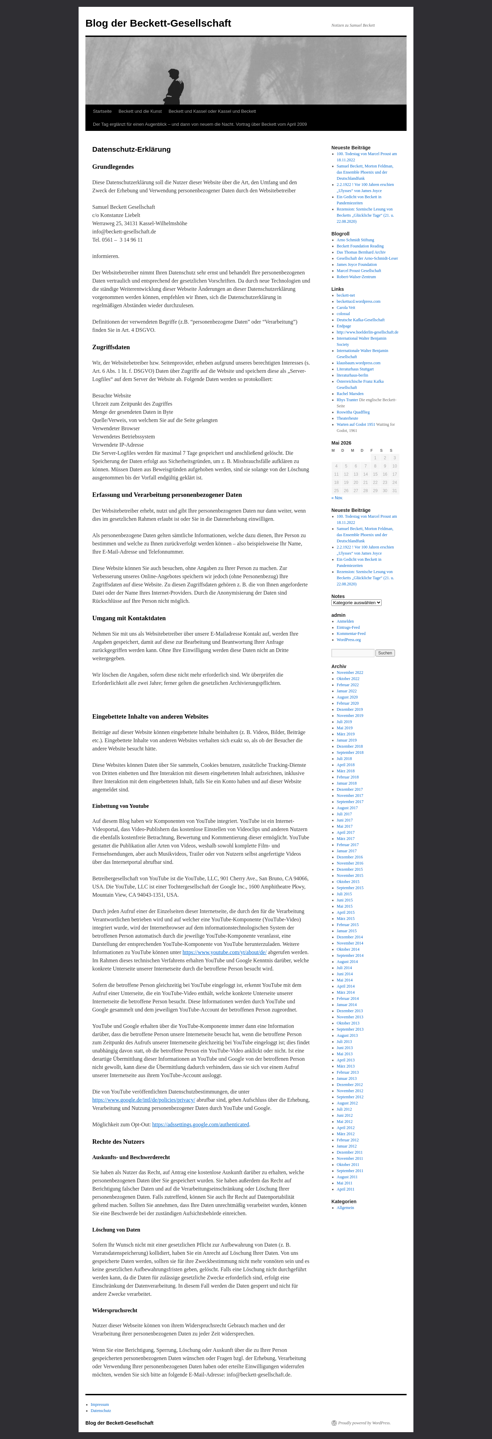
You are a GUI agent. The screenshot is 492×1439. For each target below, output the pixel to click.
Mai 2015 (345, 906)
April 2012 (346, 1127)
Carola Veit (346, 307)
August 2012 (347, 1103)
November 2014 (350, 943)
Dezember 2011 (350, 1152)
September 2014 (350, 955)
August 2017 (347, 807)
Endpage (344, 326)
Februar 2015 (348, 924)
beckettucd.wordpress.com (359, 301)
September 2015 (350, 887)
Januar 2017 (347, 851)
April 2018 (346, 764)
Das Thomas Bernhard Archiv (361, 252)
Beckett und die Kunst (140, 111)
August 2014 (347, 961)
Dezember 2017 (350, 789)
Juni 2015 (345, 900)
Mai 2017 (345, 826)
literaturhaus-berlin (352, 375)
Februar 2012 (348, 1140)
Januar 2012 (347, 1146)
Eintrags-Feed (348, 627)
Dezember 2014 (350, 937)
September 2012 (350, 1097)
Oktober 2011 (348, 1164)
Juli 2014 (344, 967)
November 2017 (350, 795)
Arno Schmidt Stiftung (355, 239)
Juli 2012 (344, 1109)
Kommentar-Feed (351, 633)
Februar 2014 (348, 998)
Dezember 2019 (350, 709)
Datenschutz (101, 1410)
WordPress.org (349, 639)
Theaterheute (347, 418)
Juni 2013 (345, 1047)
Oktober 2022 (348, 678)
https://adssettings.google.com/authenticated (200, 1124)
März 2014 (346, 992)
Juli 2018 (344, 758)
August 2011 (347, 1177)
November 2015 (350, 875)
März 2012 (346, 1133)
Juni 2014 (345, 974)
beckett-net (346, 295)
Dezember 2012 (350, 1084)
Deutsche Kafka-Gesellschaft (361, 319)
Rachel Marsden (350, 393)
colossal (343, 313)
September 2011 (350, 1170)
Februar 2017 (348, 844)
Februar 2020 (348, 703)
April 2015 (346, 912)
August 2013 (347, 1035)
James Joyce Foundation (357, 264)
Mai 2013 (345, 1053)
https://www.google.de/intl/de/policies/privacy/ (143, 1100)
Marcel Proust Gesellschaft (359, 270)
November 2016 (350, 863)
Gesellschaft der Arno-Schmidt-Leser (367, 258)
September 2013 (350, 1029)
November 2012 (350, 1090)
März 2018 (346, 771)
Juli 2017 (344, 814)
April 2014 (346, 986)
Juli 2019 (344, 721)
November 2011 (350, 1158)
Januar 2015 (347, 930)
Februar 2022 (348, 684)
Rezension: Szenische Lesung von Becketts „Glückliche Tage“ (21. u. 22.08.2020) (365, 215)
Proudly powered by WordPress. (364, 1423)
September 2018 (350, 752)
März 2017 (346, 838)
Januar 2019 (347, 740)
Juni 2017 (345, 820)
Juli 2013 (344, 1041)
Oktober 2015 (348, 881)
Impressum (100, 1404)
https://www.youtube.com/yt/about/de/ (224, 952)
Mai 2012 (345, 1121)
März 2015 (346, 918)
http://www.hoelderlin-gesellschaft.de (368, 332)
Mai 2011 (345, 1183)
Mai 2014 (345, 980)
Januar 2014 (347, 1004)
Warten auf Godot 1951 (356, 424)
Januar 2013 (347, 1078)
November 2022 (350, 672)
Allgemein (345, 1207)
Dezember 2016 (350, 857)
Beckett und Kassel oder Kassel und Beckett (212, 111)
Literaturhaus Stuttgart (355, 369)
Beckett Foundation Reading (360, 246)
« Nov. (337, 497)
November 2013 (350, 1017)
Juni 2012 (345, 1115)
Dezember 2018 (350, 746)
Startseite (102, 111)
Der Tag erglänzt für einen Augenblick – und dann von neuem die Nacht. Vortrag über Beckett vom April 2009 (200, 124)
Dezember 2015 (350, 869)
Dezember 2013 (350, 1010)
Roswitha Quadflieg (353, 412)
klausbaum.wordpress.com (359, 363)
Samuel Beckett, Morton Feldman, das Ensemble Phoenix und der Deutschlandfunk (365, 172)
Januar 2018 (347, 783)
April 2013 (346, 1060)
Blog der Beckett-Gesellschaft (158, 23)
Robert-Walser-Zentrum (356, 276)
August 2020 (347, 697)
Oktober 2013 (348, 1023)
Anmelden (345, 621)
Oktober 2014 (348, 949)
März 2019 (346, 734)
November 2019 (350, 715)
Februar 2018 (348, 777)
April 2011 (346, 1189)
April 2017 (346, 832)
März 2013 (346, 1066)
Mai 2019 (345, 727)
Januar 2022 (347, 691)
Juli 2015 (344, 894)
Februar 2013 (348, 1072)
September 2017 (350, 801)
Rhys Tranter (347, 399)
